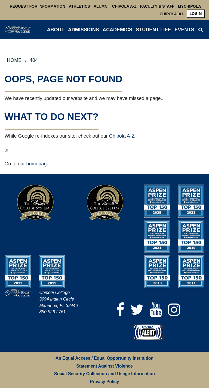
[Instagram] (174, 309)
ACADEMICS (117, 29)
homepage (38, 163)
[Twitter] (137, 309)
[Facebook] (120, 309)
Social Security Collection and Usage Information (104, 373)
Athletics (79, 6)
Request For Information (37, 6)
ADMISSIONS (83, 29)
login (195, 13)
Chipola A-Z (124, 6)
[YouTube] (155, 309)
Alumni (101, 6)
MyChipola (189, 6)
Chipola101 (171, 14)
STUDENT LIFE (153, 29)
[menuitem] (195, 14)
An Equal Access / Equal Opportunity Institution (104, 358)
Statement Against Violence (104, 366)
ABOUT (55, 29)
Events (184, 29)
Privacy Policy (104, 381)
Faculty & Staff (157, 6)
